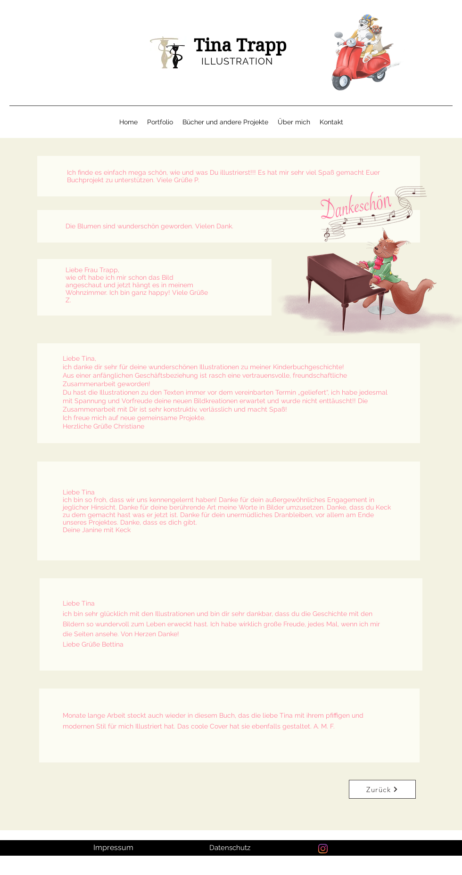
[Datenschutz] (230, 847)
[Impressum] (114, 848)
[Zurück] (382, 789)
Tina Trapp (240, 45)
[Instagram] (323, 848)
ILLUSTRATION (237, 61)
